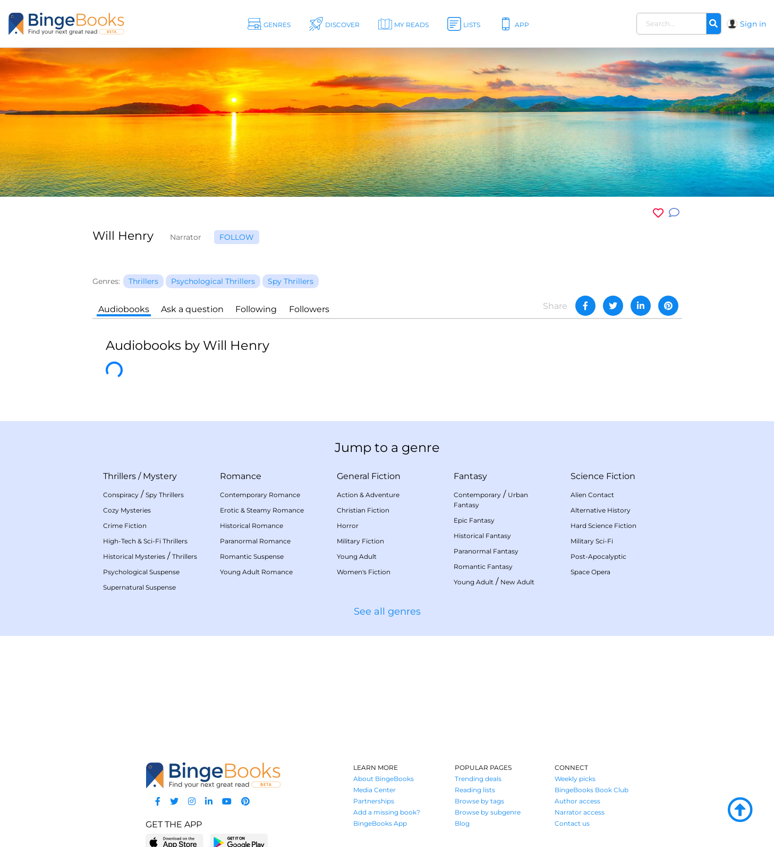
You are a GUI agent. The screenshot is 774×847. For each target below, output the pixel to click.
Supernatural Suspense (139, 587)
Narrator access (580, 812)
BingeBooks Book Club (591, 790)
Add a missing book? (386, 812)
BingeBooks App (380, 823)
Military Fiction (360, 541)
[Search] (713, 24)
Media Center (374, 790)
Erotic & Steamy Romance (262, 510)
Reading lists (475, 790)
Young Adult (357, 556)
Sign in (753, 24)
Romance (240, 476)
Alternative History (601, 510)
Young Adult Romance (256, 572)
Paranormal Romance (255, 541)
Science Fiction (603, 476)
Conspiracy (121, 495)
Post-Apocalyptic (598, 556)
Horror (348, 526)
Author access (577, 801)
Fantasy (470, 476)
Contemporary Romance (260, 495)
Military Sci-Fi (592, 541)
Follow (236, 237)
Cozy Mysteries (127, 510)
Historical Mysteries (134, 556)
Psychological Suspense (141, 572)
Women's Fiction (363, 572)
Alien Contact (592, 495)
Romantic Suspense (252, 556)
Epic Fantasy (474, 520)
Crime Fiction (125, 526)
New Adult (517, 582)
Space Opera (590, 572)
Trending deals (478, 779)
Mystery (160, 476)
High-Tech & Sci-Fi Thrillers (145, 541)
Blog (462, 823)
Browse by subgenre (488, 812)
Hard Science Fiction (603, 526)
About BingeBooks (383, 779)
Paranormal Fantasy (486, 551)
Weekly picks (575, 779)
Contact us (572, 823)
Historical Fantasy (482, 536)
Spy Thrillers (165, 495)
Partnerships (373, 801)
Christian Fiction (363, 510)
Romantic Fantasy (483, 567)
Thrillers (119, 476)
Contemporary (477, 495)
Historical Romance (251, 526)
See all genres (387, 611)
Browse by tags (479, 801)
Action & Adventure (368, 495)
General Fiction (369, 476)
